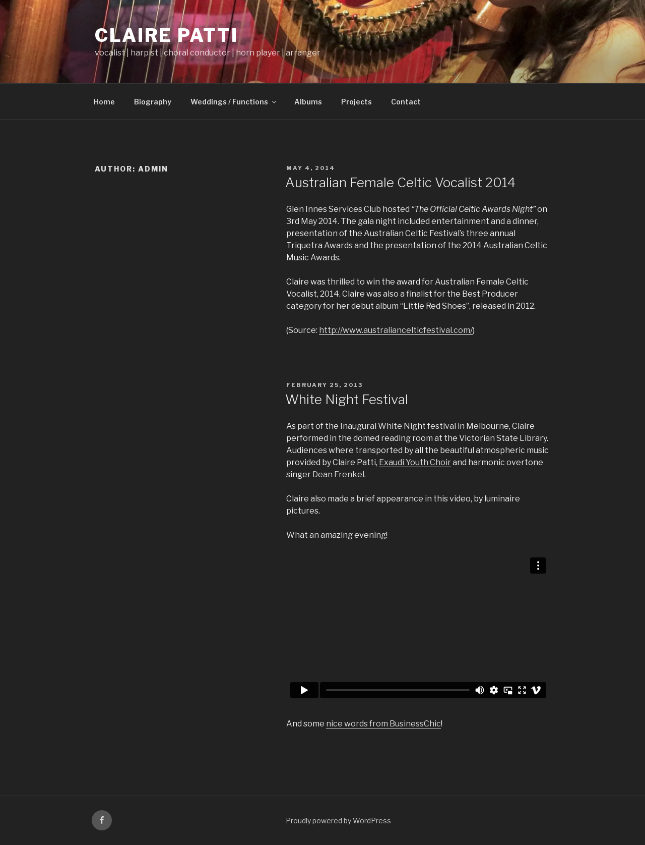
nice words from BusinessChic (383, 723)
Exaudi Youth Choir (415, 462)
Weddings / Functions (234, 101)
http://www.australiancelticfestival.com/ (396, 330)
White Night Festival (346, 399)
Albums (308, 101)
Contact (406, 101)
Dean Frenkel (338, 474)
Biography (152, 101)
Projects (356, 101)
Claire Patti (166, 35)
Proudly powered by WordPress (338, 820)
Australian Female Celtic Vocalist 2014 (400, 182)
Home (104, 101)
